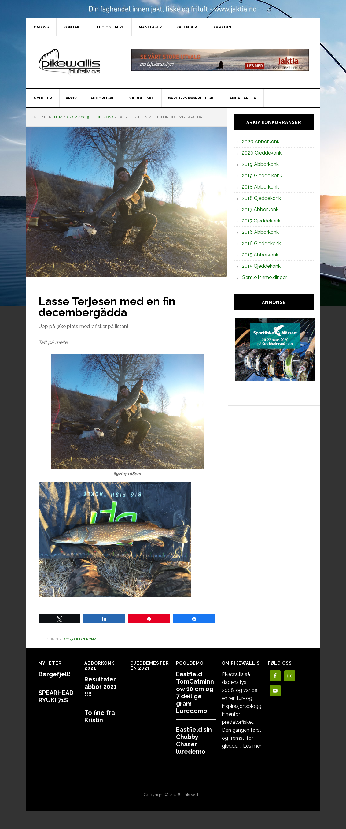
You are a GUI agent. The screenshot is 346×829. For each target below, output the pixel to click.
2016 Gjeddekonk (261, 243)
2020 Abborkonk (260, 141)
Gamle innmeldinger (264, 277)
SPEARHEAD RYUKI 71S (56, 696)
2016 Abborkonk (260, 232)
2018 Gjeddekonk (261, 198)
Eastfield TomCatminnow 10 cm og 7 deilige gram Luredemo (195, 692)
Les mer (252, 746)
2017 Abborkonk (260, 209)
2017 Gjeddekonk (261, 221)
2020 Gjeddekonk (262, 153)
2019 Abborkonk (260, 164)
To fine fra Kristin (99, 716)
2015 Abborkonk (260, 255)
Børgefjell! (55, 674)
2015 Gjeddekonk (80, 639)
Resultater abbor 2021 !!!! (100, 687)
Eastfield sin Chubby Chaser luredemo (194, 740)
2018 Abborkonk (260, 187)
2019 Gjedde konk (262, 175)
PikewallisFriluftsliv (78, 62)
